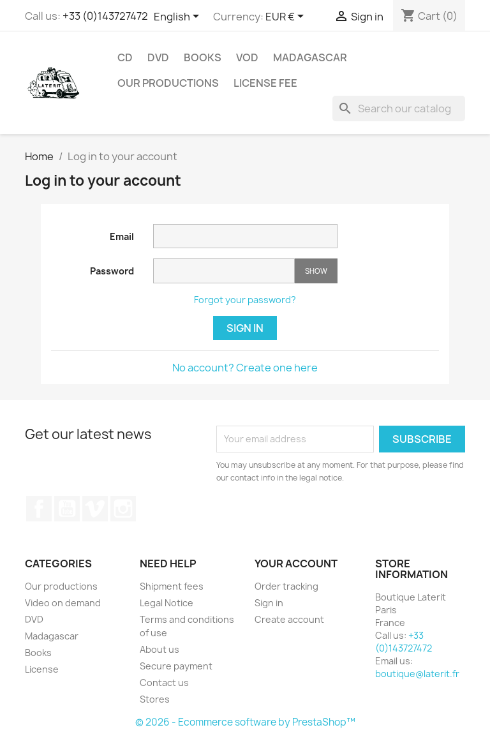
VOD (247, 57)
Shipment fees (172, 586)
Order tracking (286, 586)
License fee (265, 83)
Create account (289, 619)
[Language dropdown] (179, 17)
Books (202, 57)
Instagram (123, 508)
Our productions (168, 83)
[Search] (398, 108)
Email (122, 236)
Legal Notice (166, 603)
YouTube (67, 508)
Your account (296, 563)
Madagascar (310, 57)
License (42, 669)
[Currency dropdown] (286, 17)
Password (112, 271)
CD (125, 57)
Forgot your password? (245, 300)
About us (159, 649)
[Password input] (224, 270)
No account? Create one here (245, 368)
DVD (158, 57)
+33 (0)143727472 (105, 16)
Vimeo (95, 508)
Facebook (39, 508)
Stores (155, 699)
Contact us (164, 682)
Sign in (245, 328)
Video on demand (63, 603)
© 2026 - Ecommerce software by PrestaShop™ (245, 722)
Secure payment (176, 666)
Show (316, 271)
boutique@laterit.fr (417, 674)
